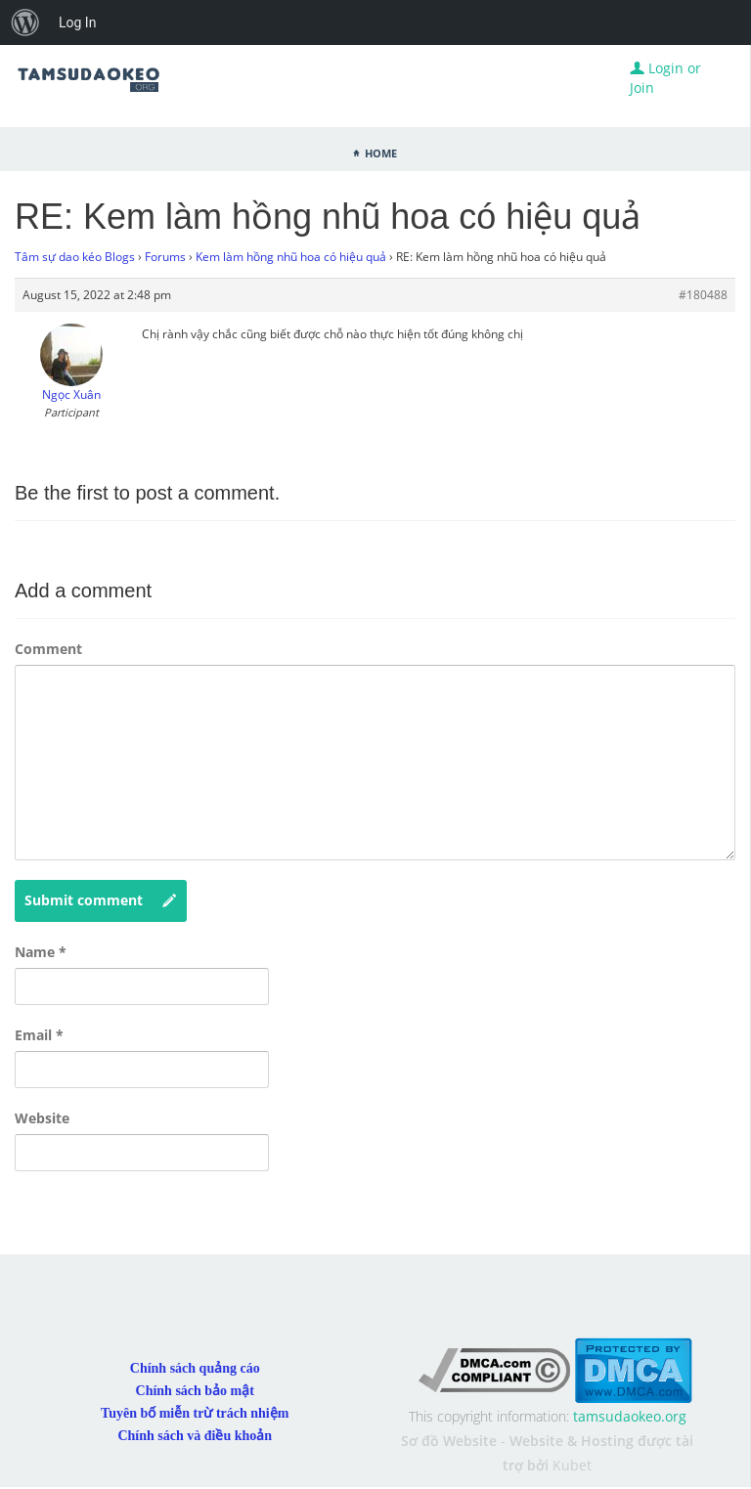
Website (42, 1118)
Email (39, 1035)
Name (40, 951)
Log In (77, 22)
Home (381, 151)
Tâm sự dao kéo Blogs (75, 256)
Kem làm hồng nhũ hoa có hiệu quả (291, 256)
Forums (165, 256)
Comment (48, 648)
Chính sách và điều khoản (194, 1435)
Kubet (572, 1465)
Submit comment (100, 900)
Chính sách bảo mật (195, 1390)
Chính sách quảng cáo (195, 1368)
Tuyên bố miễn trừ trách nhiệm (194, 1413)
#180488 (703, 294)
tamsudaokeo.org (629, 1416)
